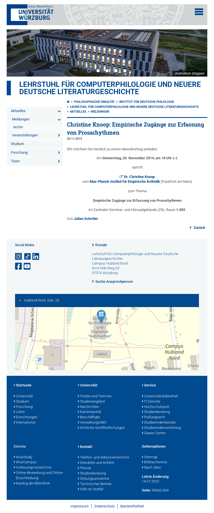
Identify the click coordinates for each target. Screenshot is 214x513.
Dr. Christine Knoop (139, 177)
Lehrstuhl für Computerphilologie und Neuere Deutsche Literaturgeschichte (110, 88)
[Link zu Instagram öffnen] (19, 257)
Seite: (146, 490)
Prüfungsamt (153, 417)
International (24, 422)
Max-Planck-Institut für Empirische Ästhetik (125, 181)
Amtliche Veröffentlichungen (101, 428)
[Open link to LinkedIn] (36, 257)
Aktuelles (18, 111)
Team (15, 161)
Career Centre (154, 433)
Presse (84, 468)
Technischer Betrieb (94, 484)
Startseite (22, 385)
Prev (16, 52)
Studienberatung (156, 412)
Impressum (79, 506)
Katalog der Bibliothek (32, 483)
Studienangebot (91, 401)
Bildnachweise (154, 462)
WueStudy (23, 457)
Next (198, 52)
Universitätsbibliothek (160, 396)
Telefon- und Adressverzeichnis (103, 457)
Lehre (19, 412)
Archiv (18, 127)
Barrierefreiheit (132, 506)
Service (149, 385)
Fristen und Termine (94, 396)
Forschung (19, 152)
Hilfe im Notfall (90, 489)
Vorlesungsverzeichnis (33, 467)
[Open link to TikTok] (27, 257)
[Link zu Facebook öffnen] (19, 266)
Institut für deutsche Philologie (146, 102)
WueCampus (25, 462)
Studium (17, 144)
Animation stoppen (190, 73)
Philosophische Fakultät (94, 102)
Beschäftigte (89, 417)
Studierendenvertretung (161, 428)
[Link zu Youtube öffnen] (27, 266)
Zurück (199, 227)
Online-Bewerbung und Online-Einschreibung (39, 476)
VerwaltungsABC (92, 422)
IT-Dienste (151, 401)
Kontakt (101, 245)
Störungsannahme (93, 478)
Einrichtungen (25, 417)
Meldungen (21, 119)
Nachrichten (88, 407)
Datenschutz (104, 506)
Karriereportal (89, 412)
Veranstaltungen (25, 135)
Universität (23, 396)
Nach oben (151, 467)
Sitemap (149, 457)
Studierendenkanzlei (159, 422)
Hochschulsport (155, 407)
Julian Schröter (86, 219)
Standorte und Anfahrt (96, 463)
